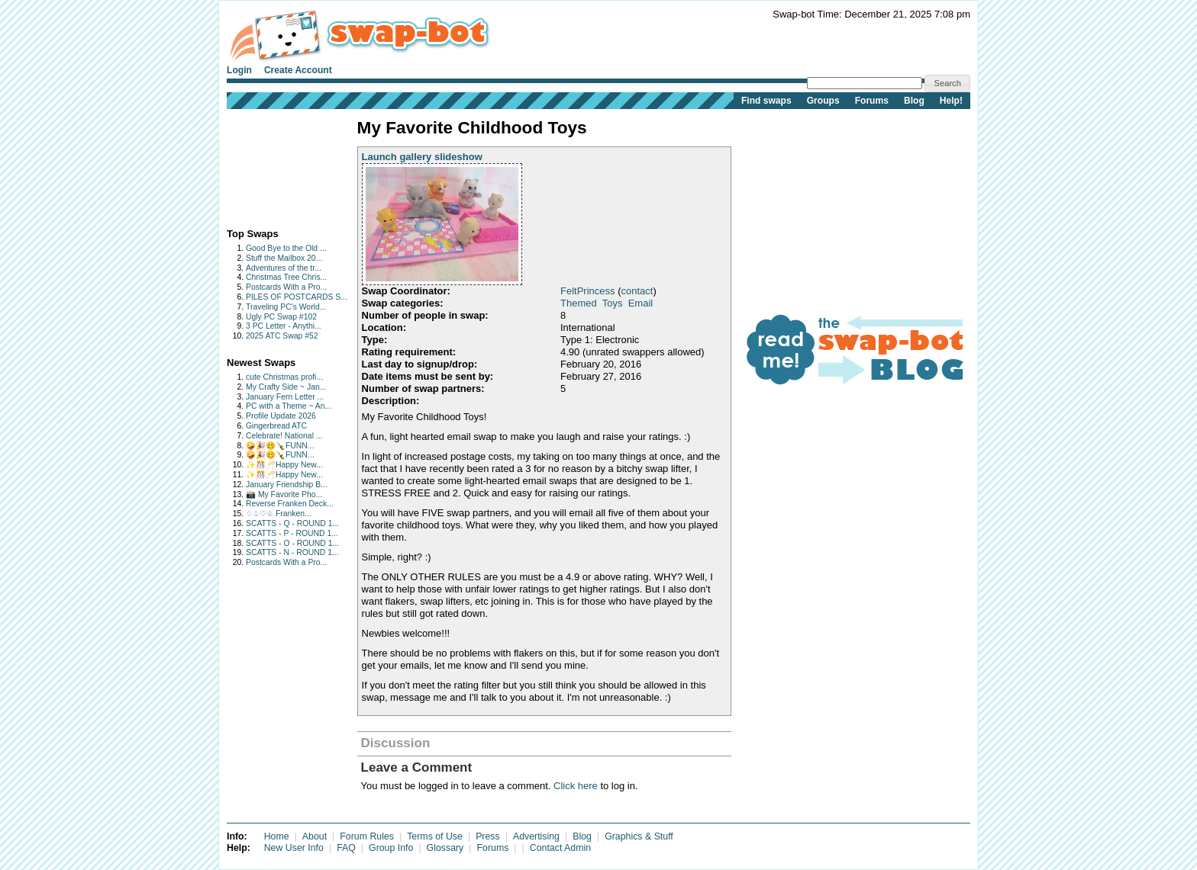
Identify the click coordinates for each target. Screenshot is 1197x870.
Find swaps (766, 100)
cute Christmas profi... (284, 377)
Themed (578, 303)
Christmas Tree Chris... (286, 277)
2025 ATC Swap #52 (282, 336)
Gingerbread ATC (276, 426)
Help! (951, 100)
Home (276, 836)
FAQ (346, 848)
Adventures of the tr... (283, 268)
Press (488, 836)
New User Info (294, 848)
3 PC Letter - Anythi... (283, 326)
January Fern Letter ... (285, 397)
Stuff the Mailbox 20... (284, 258)
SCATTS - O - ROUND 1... (292, 543)
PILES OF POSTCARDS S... (296, 297)
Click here (575, 785)
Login (239, 70)
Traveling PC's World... (286, 307)
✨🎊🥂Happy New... (284, 465)
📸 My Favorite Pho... (284, 494)
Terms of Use (435, 836)
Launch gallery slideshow (422, 156)
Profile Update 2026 (281, 416)
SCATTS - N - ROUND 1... (292, 552)
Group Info (391, 848)
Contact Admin (560, 848)
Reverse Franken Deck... (290, 503)
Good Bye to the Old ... (286, 248)
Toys (612, 303)
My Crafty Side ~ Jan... (286, 387)
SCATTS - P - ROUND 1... (292, 533)
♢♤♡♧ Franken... (278, 513)
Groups (823, 100)
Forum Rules (367, 836)
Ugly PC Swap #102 (281, 317)
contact (637, 291)
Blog (914, 100)
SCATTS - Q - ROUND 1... (292, 523)
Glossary (445, 848)
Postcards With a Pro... (286, 287)
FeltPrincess (587, 291)
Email (640, 303)
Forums (872, 100)
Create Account (298, 70)
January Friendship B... (286, 484)
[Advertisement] (274, 165)
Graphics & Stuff (639, 836)
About (314, 836)
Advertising (536, 836)
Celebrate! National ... (284, 436)
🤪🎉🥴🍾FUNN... (280, 445)
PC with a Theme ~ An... (288, 406)
